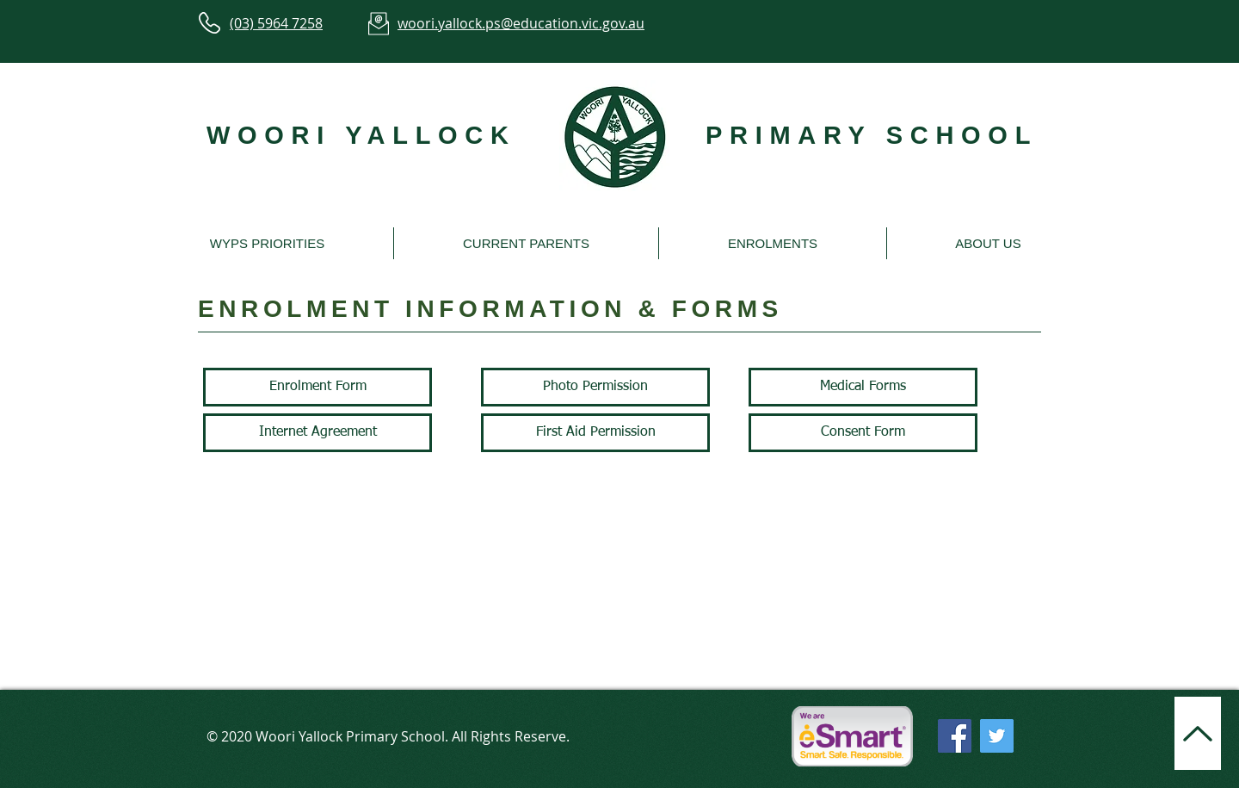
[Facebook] (954, 736)
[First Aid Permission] (595, 432)
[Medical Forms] (863, 387)
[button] (267, 243)
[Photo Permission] (595, 387)
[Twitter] (997, 736)
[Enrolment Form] (317, 387)
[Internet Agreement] (317, 432)
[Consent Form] (863, 432)
